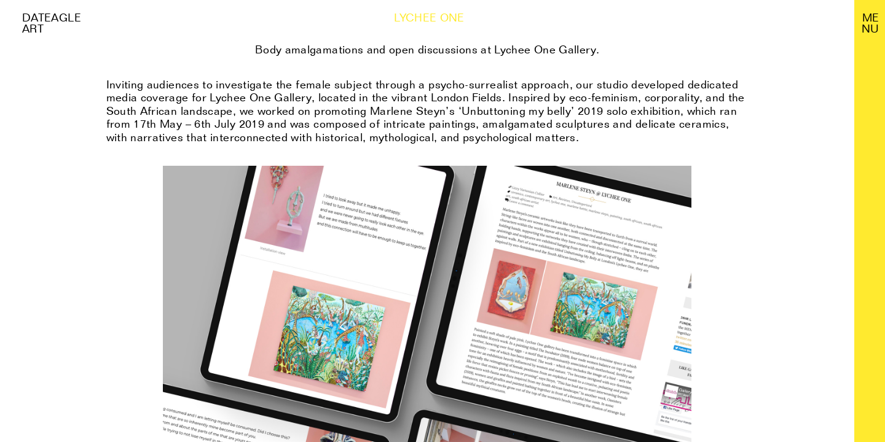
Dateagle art (51, 23)
